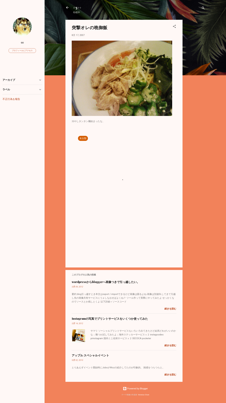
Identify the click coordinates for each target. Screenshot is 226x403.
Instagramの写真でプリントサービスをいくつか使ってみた (110, 318)
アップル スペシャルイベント (90, 355)
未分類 (82, 138)
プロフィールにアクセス (22, 50)
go (22, 42)
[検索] (203, 8)
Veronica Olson (143, 395)
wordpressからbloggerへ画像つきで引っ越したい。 (106, 282)
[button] (174, 26)
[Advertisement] (195, 67)
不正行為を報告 (11, 99)
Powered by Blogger (135, 388)
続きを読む (170, 308)
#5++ (77, 7)
